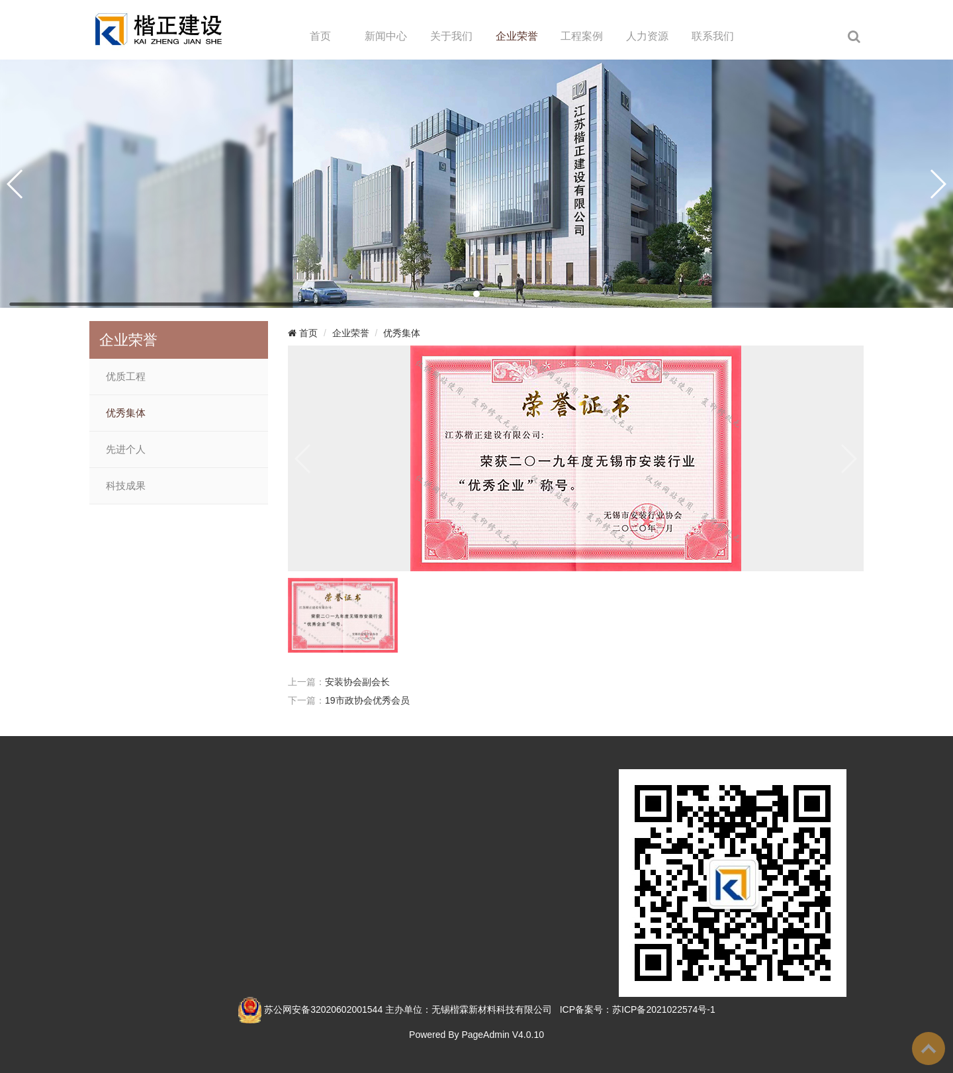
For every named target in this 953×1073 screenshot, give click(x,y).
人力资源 (647, 36)
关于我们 (451, 36)
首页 (320, 36)
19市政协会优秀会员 (367, 700)
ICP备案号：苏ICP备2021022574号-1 (637, 1009)
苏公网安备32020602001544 (323, 1009)
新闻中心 (386, 36)
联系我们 (713, 36)
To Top (928, 1048)
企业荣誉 (517, 36)
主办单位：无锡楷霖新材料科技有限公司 (468, 1009)
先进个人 (126, 449)
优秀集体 (126, 413)
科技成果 (126, 486)
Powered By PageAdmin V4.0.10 (476, 1034)
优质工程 (126, 376)
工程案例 (582, 36)
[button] (476, 294)
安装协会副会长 (357, 681)
